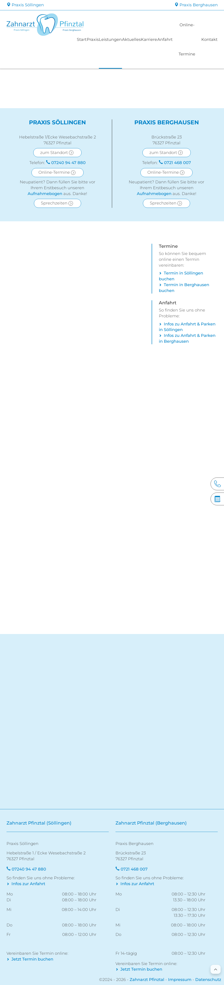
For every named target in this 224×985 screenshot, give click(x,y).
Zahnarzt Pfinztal (147, 979)
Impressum (179, 979)
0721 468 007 (177, 162)
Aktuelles (136, 39)
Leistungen (114, 39)
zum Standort (54, 152)
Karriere (155, 39)
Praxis (95, 39)
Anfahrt (172, 39)
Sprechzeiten (54, 203)
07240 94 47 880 (68, 162)
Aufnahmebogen (45, 193)
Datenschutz (208, 979)
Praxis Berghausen (196, 4)
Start (81, 39)
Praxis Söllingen (25, 4)
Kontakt (209, 39)
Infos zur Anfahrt (28, 883)
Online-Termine (190, 39)
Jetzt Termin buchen (32, 959)
